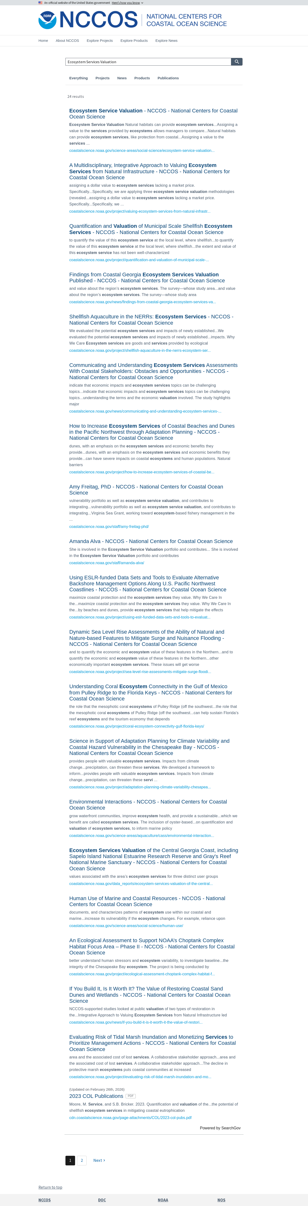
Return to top (50, 1187)
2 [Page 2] (82, 1160)
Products (142, 78)
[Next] (99, 1160)
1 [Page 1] (70, 1160)
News (122, 78)
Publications (168, 78)
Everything (78, 78)
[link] (154, 129)
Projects (103, 78)
